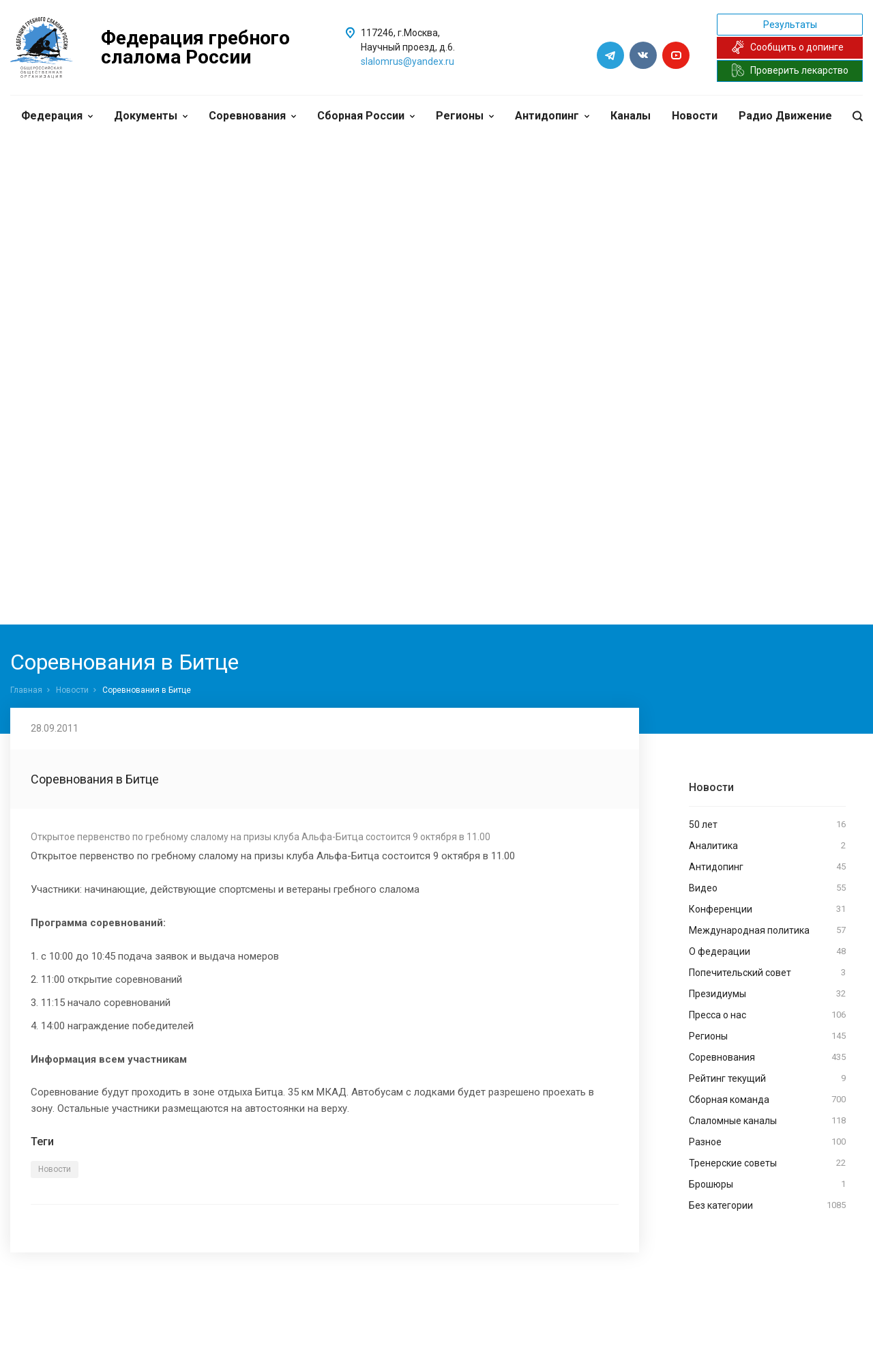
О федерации (767, 951)
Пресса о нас (767, 1015)
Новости (694, 115)
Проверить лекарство (789, 70)
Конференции (767, 909)
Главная (26, 690)
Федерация (57, 115)
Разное (767, 1142)
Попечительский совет (767, 972)
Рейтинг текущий (767, 1078)
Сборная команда (767, 1099)
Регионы (465, 115)
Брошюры (767, 1184)
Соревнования (252, 115)
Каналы (630, 115)
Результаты (790, 24)
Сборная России (366, 115)
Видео (767, 888)
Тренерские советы (767, 1163)
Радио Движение (785, 115)
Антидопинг (552, 115)
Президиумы (767, 994)
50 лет (767, 824)
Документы (151, 115)
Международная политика (767, 930)
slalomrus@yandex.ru (407, 61)
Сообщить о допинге (787, 47)
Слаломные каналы (767, 1121)
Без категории (767, 1205)
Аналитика (767, 845)
